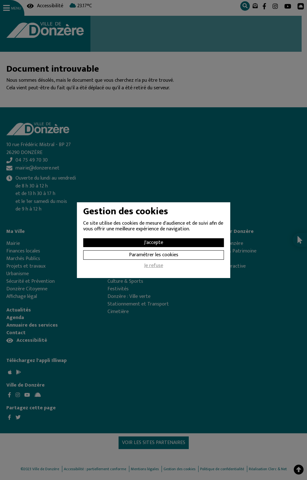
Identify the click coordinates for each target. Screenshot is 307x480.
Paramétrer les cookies (153, 255)
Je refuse (153, 266)
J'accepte (153, 242)
